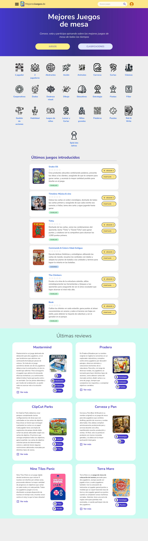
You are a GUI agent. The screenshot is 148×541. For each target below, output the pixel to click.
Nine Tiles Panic (42, 469)
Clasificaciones (95, 46)
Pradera (106, 347)
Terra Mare (105, 469)
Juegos (53, 46)
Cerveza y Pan (106, 407)
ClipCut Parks (42, 407)
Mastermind (42, 347)
